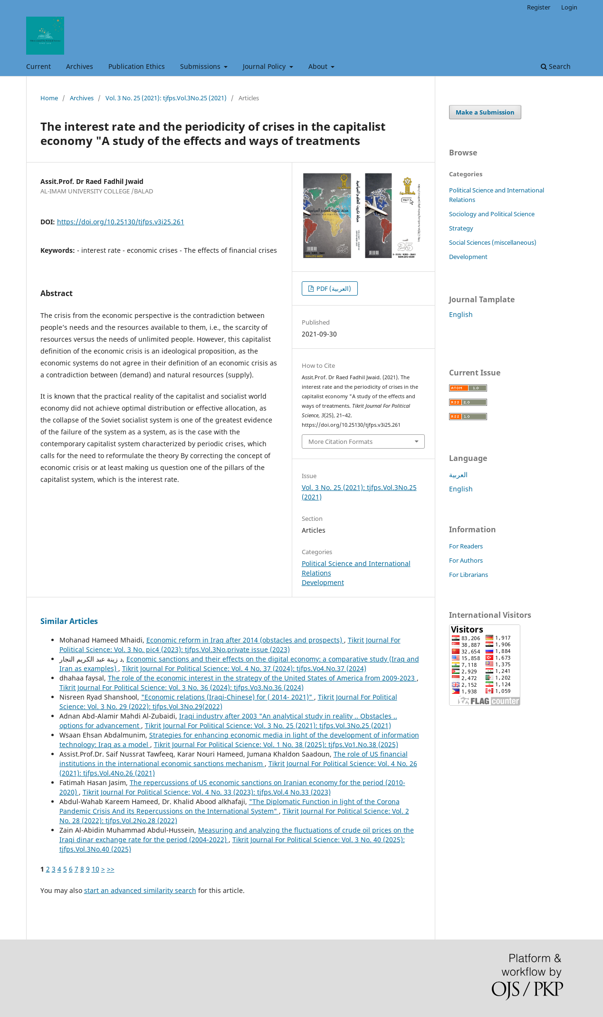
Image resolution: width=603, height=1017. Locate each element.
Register (538, 7)
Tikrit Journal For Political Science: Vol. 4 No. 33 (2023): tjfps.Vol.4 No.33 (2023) (207, 791)
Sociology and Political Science (492, 214)
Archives (79, 66)
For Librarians (468, 574)
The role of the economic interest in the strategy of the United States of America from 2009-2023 (262, 677)
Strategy (461, 228)
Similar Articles (69, 621)
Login (569, 7)
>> (111, 868)
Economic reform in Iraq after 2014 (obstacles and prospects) (245, 639)
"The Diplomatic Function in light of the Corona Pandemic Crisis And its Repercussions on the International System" (229, 806)
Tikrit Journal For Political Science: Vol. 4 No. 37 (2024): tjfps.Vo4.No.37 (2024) (244, 668)
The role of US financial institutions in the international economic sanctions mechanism (233, 758)
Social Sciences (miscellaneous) (492, 242)
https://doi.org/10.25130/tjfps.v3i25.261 (120, 221)
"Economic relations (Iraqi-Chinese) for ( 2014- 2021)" (227, 696)
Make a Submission (485, 112)
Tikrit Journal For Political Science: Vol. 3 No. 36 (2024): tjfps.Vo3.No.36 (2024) (181, 687)
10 (95, 868)
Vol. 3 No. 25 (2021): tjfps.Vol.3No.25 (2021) (166, 98)
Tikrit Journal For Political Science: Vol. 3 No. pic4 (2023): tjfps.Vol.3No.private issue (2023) (230, 644)
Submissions (201, 66)
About (318, 66)
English (461, 314)
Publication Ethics (136, 66)
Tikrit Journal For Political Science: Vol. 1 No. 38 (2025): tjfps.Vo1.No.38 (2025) (276, 744)
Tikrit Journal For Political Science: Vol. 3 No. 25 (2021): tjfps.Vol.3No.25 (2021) (268, 725)
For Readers (466, 546)
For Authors (466, 560)
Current (38, 66)
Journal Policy (265, 66)
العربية (458, 474)
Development (323, 582)
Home (49, 98)
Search (556, 66)
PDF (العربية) (333, 288)
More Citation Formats (340, 441)
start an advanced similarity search (140, 890)
